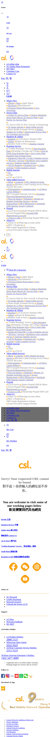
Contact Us (11, 74)
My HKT (10, 624)
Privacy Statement (12, 722)
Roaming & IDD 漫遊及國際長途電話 (15, 557)
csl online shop (12, 64)
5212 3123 (12, 645)
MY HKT (10, 69)
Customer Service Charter (14, 736)
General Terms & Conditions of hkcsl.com (20, 720)
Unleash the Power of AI (16, 604)
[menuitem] (3, 78)
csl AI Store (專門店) (9, 541)
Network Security (13, 602)
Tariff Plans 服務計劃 (9, 551)
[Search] (27, 83)
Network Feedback (14, 622)
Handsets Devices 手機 (9, 525)
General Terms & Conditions (15, 728)
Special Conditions (12, 730)
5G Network (11, 597)
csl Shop (10, 619)
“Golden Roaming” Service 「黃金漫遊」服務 (18, 546)
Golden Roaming (13, 599)
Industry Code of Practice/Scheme (17, 734)
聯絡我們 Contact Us (9, 536)
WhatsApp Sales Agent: (16, 642)
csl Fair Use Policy (12, 724)
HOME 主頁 (6, 519)
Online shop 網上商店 (9, 530)
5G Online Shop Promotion (18, 66)
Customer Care (12, 71)
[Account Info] (27, 88)
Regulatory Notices (12, 726)
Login (3, 265)
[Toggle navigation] (8, 234)
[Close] (2, 13)
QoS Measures (11, 732)
